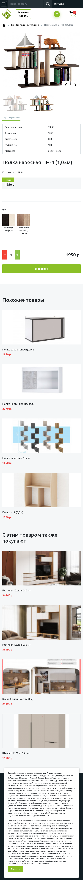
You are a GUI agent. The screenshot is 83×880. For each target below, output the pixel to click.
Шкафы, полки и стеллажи (25, 25)
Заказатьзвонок (56, 14)
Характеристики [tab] (11, 117)
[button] (66, 85)
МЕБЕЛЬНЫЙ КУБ (9, 14)
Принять (15, 869)
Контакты (59, 4)
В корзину (41, 268)
